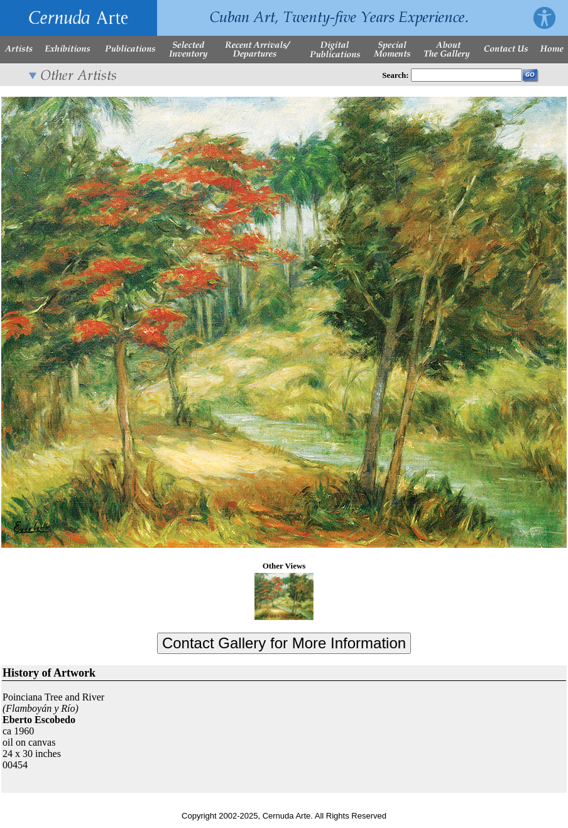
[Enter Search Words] (466, 75)
